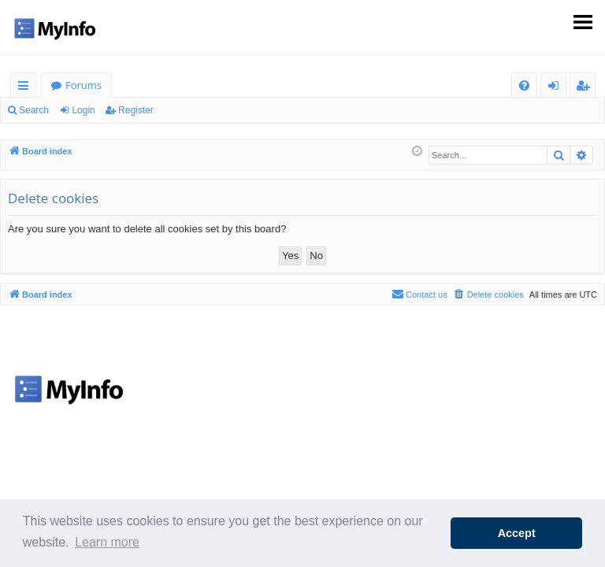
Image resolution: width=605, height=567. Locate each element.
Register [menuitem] (586, 88)
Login (83, 110)
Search (34, 110)
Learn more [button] (107, 542)
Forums (83, 85)
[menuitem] (524, 85)
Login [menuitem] (556, 88)
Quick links (26, 88)
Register (136, 110)
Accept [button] (517, 533)
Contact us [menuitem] (419, 293)
